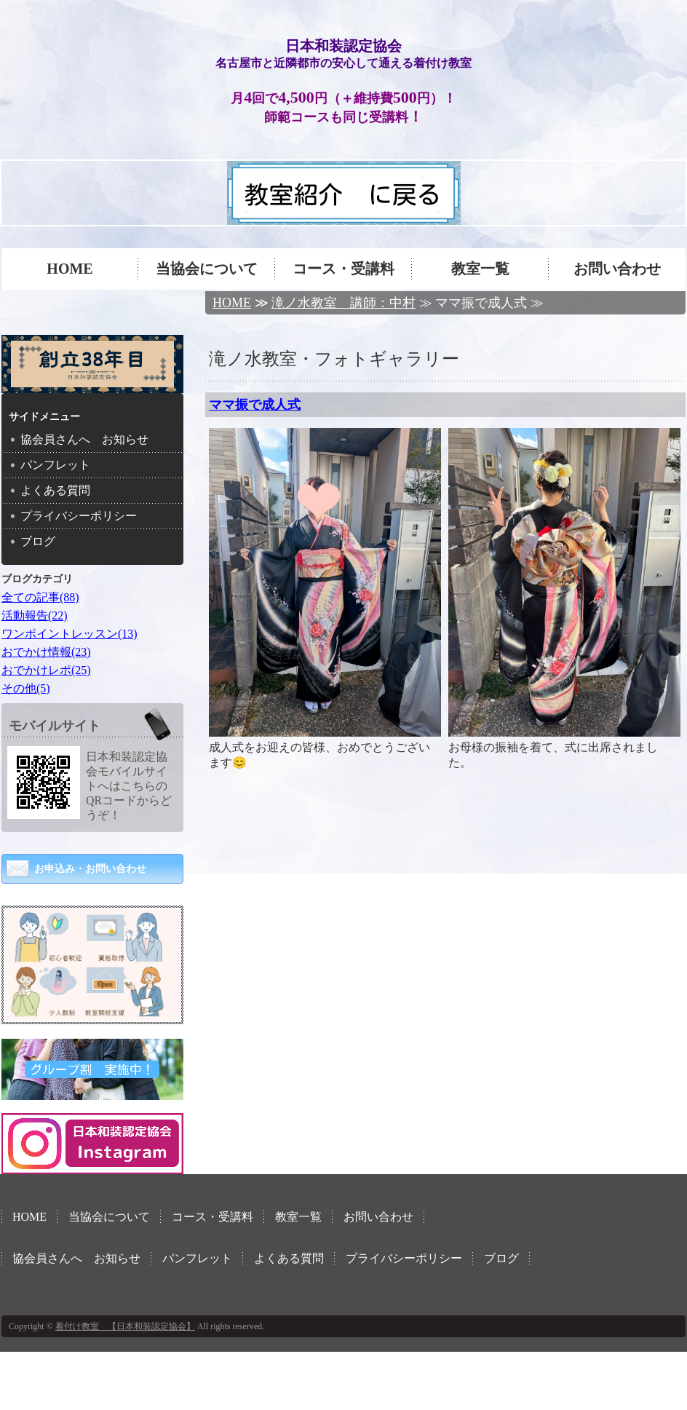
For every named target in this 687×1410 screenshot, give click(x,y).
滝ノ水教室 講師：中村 (343, 303)
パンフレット (55, 465)
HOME (69, 269)
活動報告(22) (34, 615)
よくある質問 (55, 490)
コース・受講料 (343, 269)
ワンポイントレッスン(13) (69, 633)
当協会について (207, 269)
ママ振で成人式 (255, 404)
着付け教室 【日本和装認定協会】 (125, 1326)
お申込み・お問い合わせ (90, 868)
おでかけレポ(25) (46, 670)
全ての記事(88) (40, 597)
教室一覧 (480, 269)
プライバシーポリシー (78, 516)
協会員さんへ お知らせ (84, 439)
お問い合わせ (617, 269)
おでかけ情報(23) (46, 652)
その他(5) (25, 688)
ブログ (37, 541)
